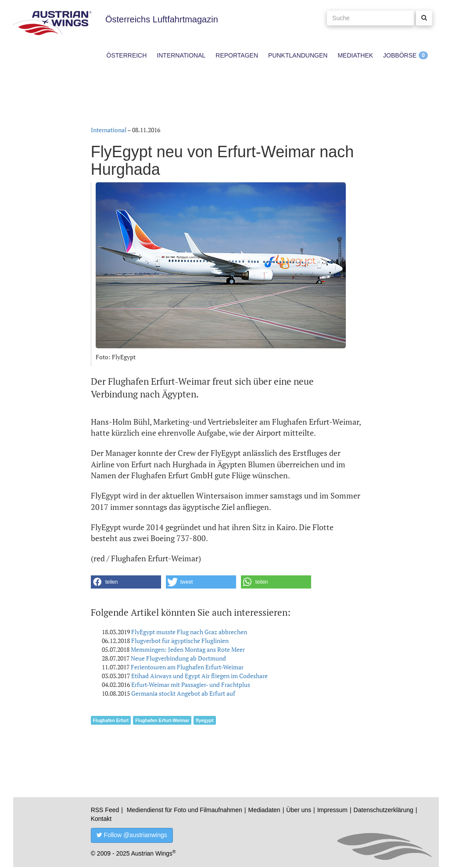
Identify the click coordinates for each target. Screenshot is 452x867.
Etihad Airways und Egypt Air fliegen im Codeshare (199, 676)
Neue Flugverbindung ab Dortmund (178, 658)
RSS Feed (105, 809)
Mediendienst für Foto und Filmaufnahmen (184, 809)
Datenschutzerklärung (383, 809)
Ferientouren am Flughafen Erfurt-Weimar (187, 667)
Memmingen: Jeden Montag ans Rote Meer (188, 649)
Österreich (127, 55)
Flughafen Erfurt (111, 720)
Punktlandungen (297, 55)
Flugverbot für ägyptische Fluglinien (180, 640)
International (181, 55)
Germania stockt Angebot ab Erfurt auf (183, 693)
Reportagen (236, 55)
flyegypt (204, 720)
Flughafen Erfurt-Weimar (162, 720)
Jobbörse (399, 55)
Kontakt (101, 818)
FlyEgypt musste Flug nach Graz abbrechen (189, 632)
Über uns (298, 809)
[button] (126, 582)
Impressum (332, 809)
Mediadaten (264, 809)
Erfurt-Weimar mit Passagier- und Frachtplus (190, 684)
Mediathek (355, 55)
